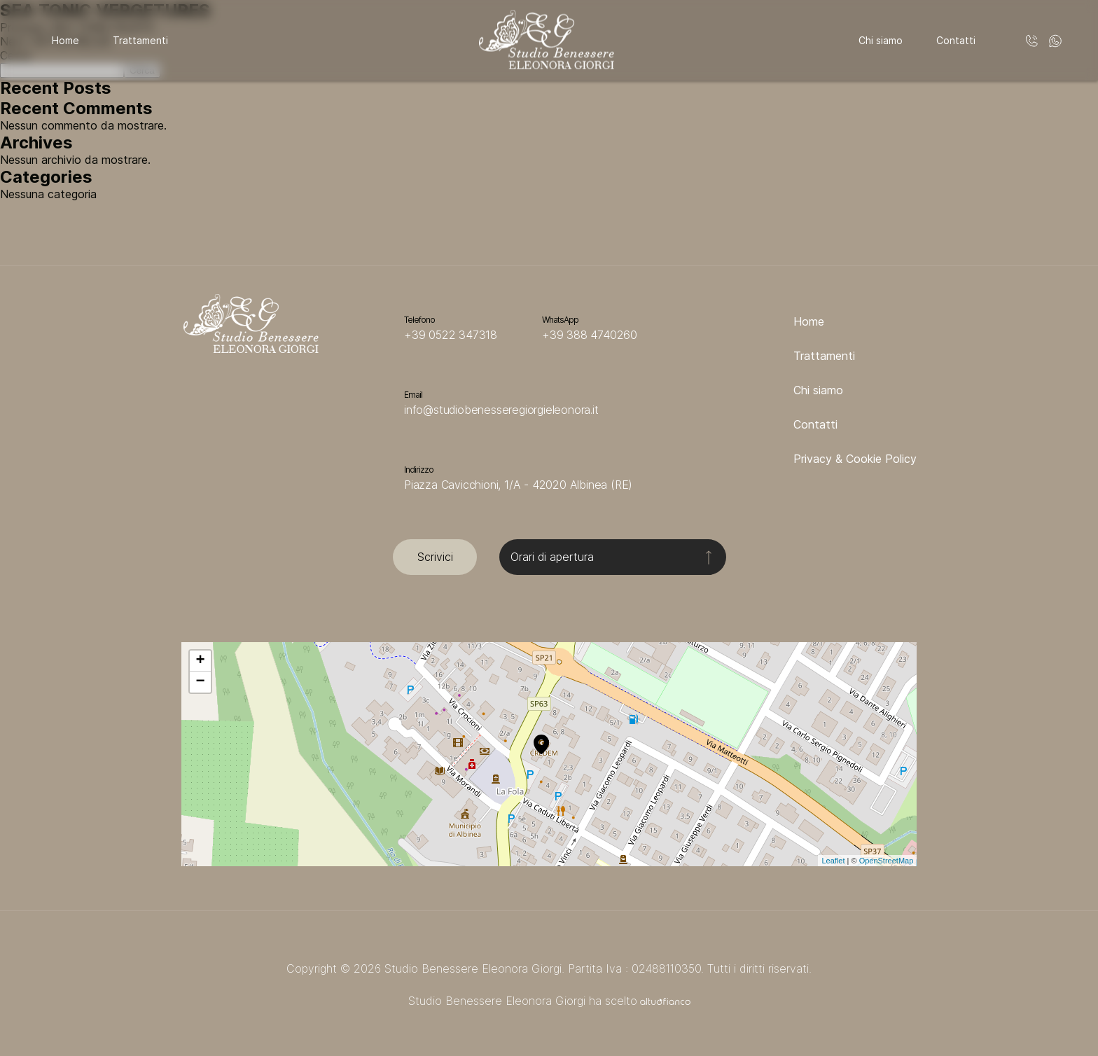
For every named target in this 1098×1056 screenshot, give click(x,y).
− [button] (200, 682)
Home (65, 40)
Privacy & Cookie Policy (855, 459)
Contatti (955, 40)
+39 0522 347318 (450, 335)
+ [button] (200, 661)
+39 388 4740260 (589, 335)
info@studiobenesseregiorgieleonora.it (501, 410)
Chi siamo (881, 40)
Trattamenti (140, 40)
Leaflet (833, 860)
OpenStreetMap (886, 860)
